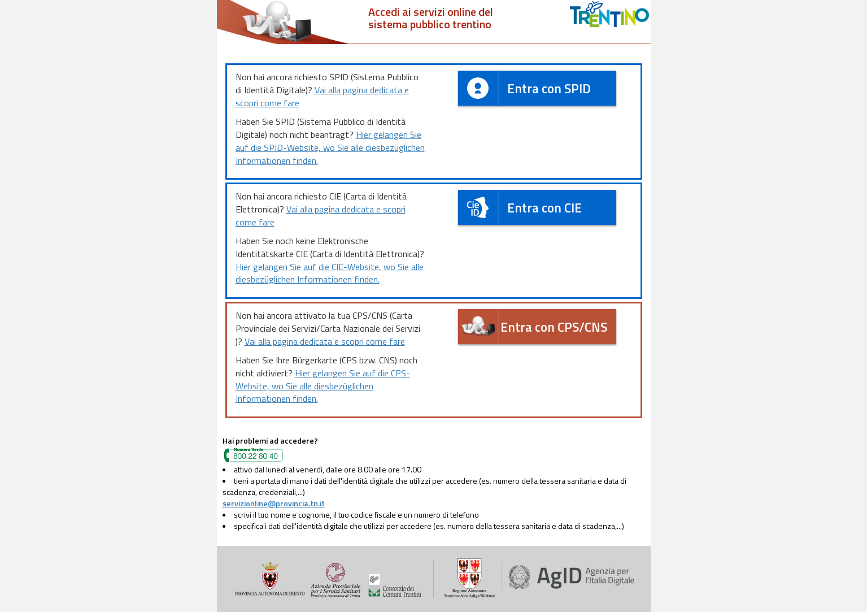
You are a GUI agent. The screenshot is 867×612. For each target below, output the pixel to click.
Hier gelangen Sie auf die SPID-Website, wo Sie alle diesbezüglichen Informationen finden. (330, 147)
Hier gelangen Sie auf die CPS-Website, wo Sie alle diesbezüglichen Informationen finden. (323, 386)
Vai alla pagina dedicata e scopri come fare (322, 96)
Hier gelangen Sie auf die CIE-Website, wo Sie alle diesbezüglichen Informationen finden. (330, 273)
